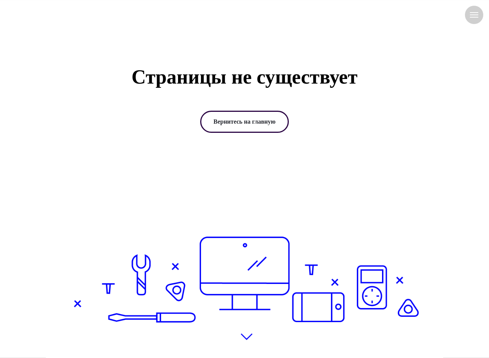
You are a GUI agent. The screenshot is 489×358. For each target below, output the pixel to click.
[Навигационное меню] (474, 15)
